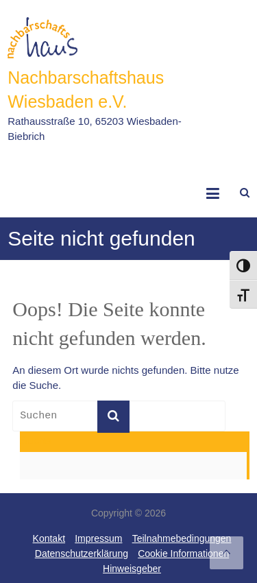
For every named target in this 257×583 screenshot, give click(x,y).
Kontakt (49, 538)
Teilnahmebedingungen (182, 538)
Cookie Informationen (183, 553)
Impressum (98, 538)
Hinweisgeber (132, 568)
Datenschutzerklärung (81, 553)
